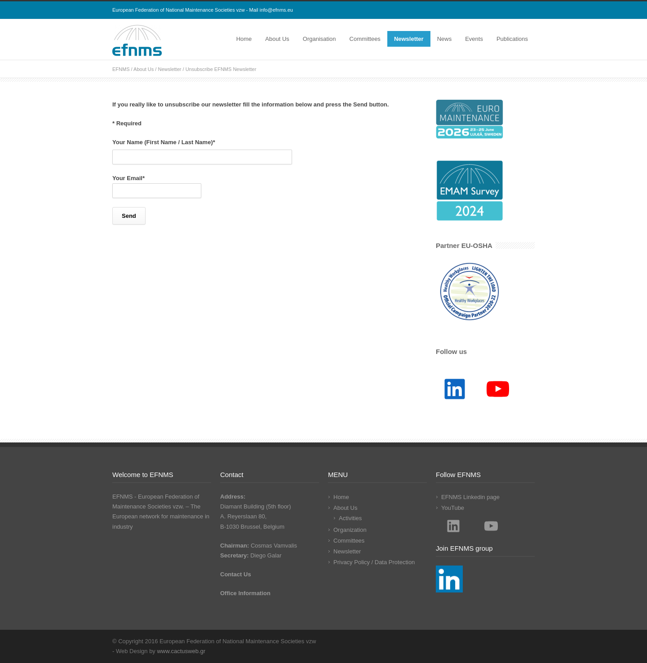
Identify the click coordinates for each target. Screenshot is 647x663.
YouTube (452, 507)
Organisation (319, 38)
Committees (365, 38)
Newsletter (409, 38)
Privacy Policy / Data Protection (374, 562)
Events (474, 38)
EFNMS (121, 69)
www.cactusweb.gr (181, 651)
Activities (350, 518)
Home (244, 38)
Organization (350, 529)
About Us (277, 38)
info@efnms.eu (276, 10)
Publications (512, 38)
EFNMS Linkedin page (470, 497)
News (444, 38)
